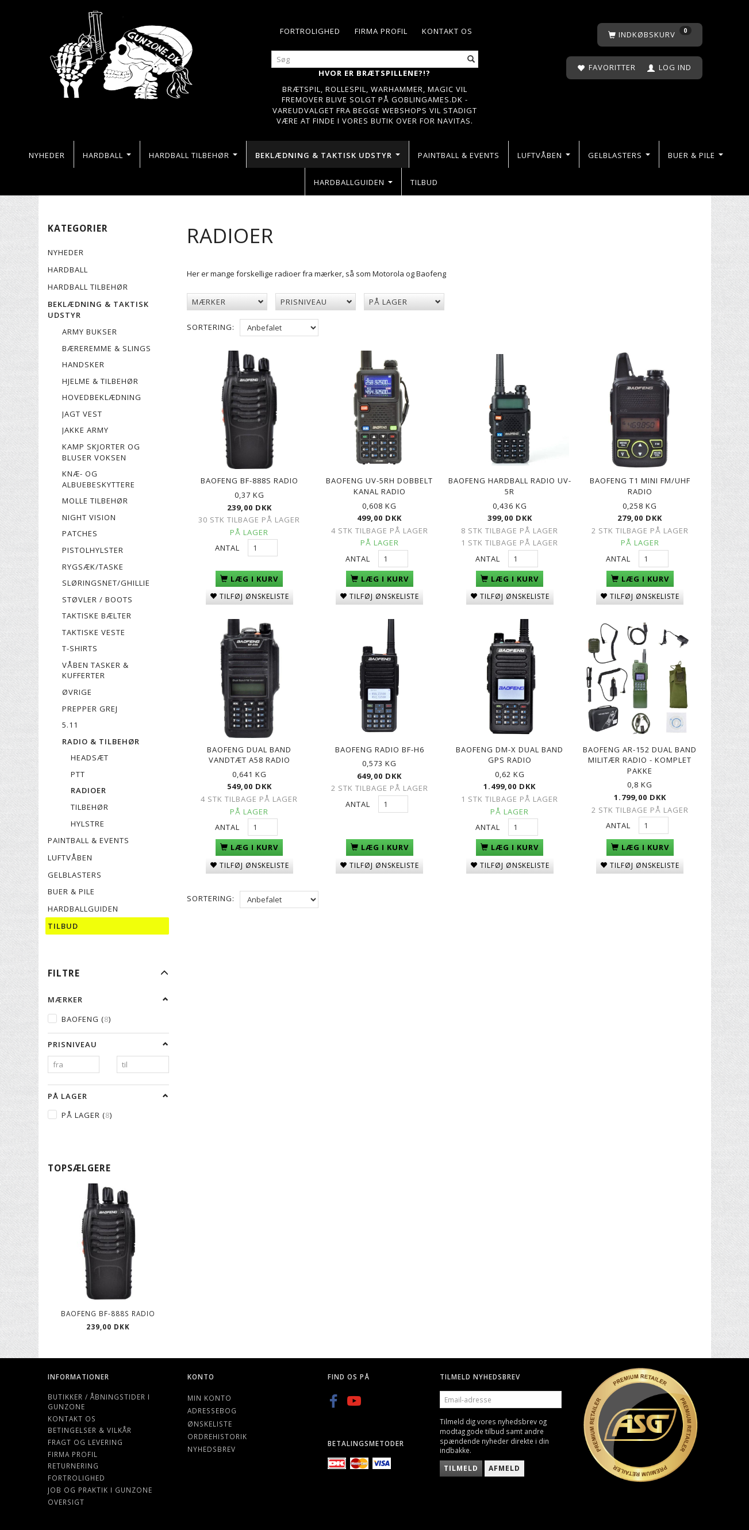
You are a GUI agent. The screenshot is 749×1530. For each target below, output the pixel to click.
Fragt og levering (85, 1442)
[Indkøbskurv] (650, 34)
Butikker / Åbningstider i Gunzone (99, 1401)
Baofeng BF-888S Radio (108, 1313)
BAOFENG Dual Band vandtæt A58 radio (249, 748)
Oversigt (66, 1501)
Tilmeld (461, 1468)
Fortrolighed (310, 31)
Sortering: (211, 327)
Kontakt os (447, 31)
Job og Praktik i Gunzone (100, 1489)
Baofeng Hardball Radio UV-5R (509, 483)
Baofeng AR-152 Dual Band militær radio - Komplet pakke (640, 753)
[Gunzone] (122, 52)
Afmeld (504, 1468)
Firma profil (381, 31)
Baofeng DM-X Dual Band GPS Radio (509, 748)
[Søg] (471, 59)
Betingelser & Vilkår (90, 1430)
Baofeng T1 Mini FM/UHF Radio (640, 483)
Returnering (73, 1465)
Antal (228, 545)
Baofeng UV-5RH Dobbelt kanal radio (379, 483)
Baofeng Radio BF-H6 (379, 742)
